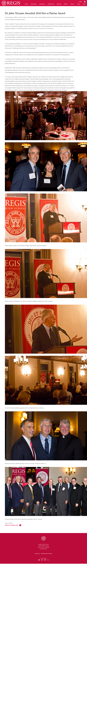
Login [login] (80, 1)
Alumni (72, 4)
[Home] (11, 3)
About (26, 4)
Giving (78, 4)
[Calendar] (84, 2)
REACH (66, 4)
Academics (42, 4)
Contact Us (37, 553)
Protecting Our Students (46, 553)
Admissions (34, 4)
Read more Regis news (11, 525)
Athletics (59, 4)
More (84, 4)
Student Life (51, 4)
